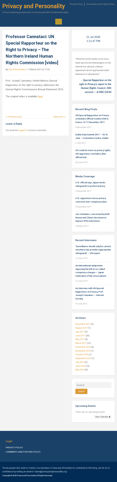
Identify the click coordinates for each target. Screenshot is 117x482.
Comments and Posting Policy (100, 4)
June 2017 (80, 335)
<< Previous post (14, 116)
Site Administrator (17, 69)
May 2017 (80, 339)
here (40, 96)
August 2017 (81, 328)
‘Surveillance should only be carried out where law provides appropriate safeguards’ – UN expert (93, 250)
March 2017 (81, 343)
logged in (22, 130)
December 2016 (83, 347)
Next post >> (60, 116)
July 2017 (79, 331)
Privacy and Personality (33, 6)
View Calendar (102, 417)
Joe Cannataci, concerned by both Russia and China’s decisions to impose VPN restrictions (92, 217)
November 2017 (83, 324)
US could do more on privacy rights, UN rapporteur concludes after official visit (93, 154)
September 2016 (83, 358)
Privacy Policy (76, 4)
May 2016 (80, 369)
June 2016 (80, 366)
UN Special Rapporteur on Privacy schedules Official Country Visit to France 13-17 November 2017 (92, 119)
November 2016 (83, 351)
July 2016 (79, 362)
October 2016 (81, 354)
